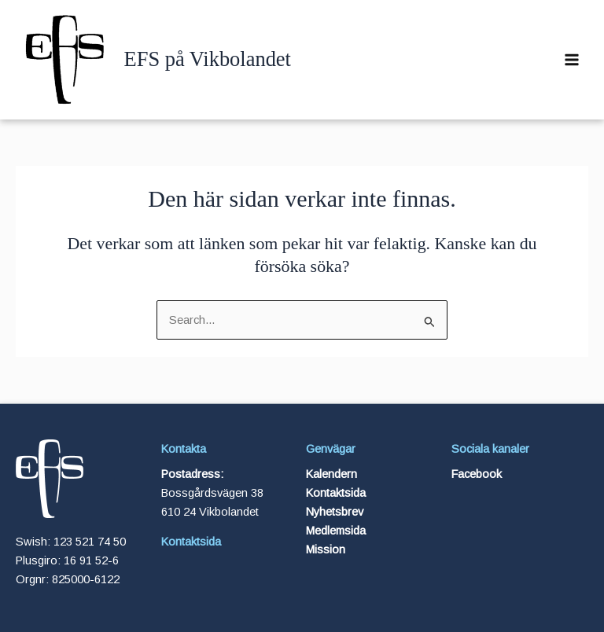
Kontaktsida (191, 541)
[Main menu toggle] (571, 59)
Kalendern (331, 474)
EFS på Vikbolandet (207, 59)
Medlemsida (336, 530)
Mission (325, 549)
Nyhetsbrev (334, 511)
